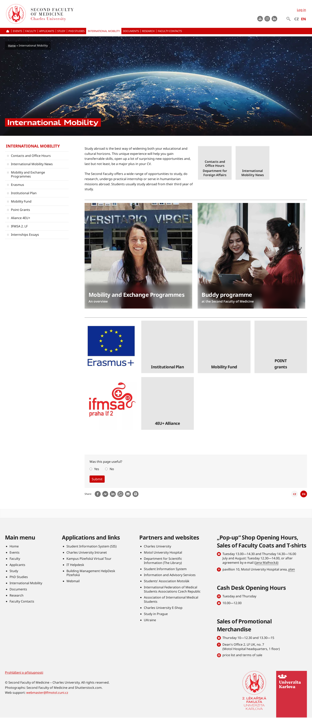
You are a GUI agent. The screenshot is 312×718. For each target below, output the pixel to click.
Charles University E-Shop (163, 608)
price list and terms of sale (242, 655)
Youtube (260, 18)
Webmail (73, 581)
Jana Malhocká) (266, 563)
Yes (96, 469)
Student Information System (165, 569)
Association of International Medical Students (171, 599)
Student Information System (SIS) (91, 546)
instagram (267, 18)
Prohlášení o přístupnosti (24, 672)
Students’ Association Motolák (166, 581)
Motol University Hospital (163, 552)
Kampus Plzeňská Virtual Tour (88, 558)
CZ (296, 18)
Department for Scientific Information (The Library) (163, 560)
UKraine (150, 620)
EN (303, 18)
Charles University (157, 546)
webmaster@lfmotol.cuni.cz (47, 693)
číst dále (215, 163)
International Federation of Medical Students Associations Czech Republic (172, 589)
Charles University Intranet (86, 552)
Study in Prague (156, 614)
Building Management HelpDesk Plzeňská (90, 573)
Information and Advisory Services (170, 575)
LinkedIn (274, 18)
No (112, 469)
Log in (301, 10)
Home (12, 45)
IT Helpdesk (75, 565)
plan (291, 569)
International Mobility (33, 146)
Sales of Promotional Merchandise (244, 625)
